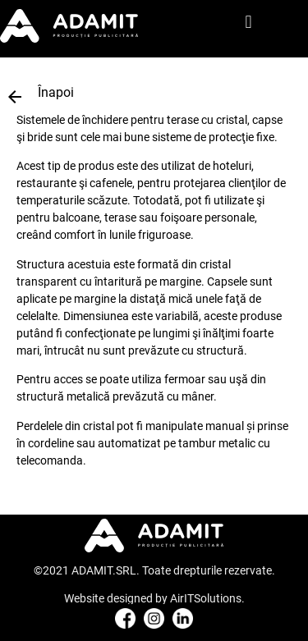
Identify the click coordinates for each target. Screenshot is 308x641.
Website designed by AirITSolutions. (154, 598)
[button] (248, 22)
